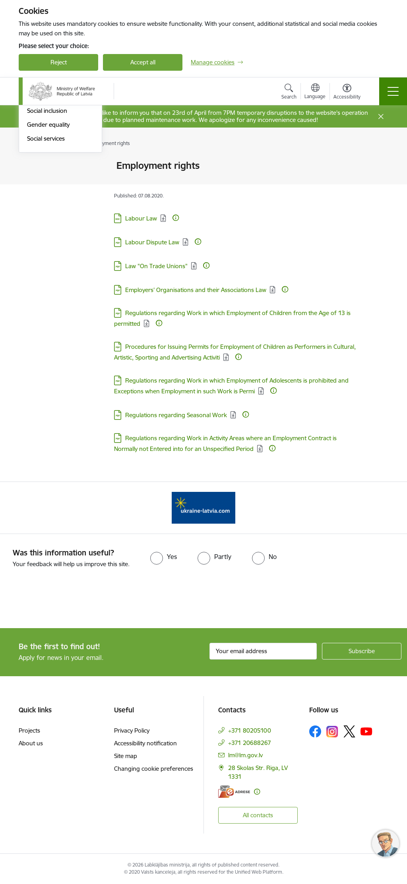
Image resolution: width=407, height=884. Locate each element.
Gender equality (48, 241)
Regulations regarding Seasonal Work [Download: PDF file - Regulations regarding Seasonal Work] (176, 415)
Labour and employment (60, 166)
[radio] (163, 556)
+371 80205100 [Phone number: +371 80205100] (249, 730)
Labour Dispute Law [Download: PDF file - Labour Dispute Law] (152, 242)
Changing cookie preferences (153, 768)
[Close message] (381, 116)
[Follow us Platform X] (349, 731)
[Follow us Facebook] (315, 731)
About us (31, 743)
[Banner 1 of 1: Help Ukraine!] (203, 507)
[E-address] (234, 791)
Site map (125, 756)
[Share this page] (377, 182)
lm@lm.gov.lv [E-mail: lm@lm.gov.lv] (245, 755)
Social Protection (49, 180)
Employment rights (52, 193)
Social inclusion (47, 227)
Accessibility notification (145, 743)
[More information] (175, 218)
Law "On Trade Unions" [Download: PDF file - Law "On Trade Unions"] (156, 266)
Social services (46, 255)
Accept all (142, 62)
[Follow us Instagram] (332, 731)
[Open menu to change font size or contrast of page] (346, 92)
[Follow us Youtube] (366, 731)
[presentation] (66, 598)
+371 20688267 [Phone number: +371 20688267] (249, 743)
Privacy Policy (131, 730)
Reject (58, 62)
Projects (29, 730)
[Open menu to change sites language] (314, 92)
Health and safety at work (54, 211)
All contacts (258, 815)
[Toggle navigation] (393, 91)
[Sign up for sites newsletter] (361, 651)
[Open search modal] (288, 92)
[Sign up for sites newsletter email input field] (263, 651)
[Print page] (377, 162)
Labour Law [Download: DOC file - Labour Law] (141, 218)
